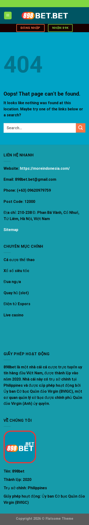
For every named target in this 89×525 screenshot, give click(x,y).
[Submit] (80, 128)
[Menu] (8, 16)
